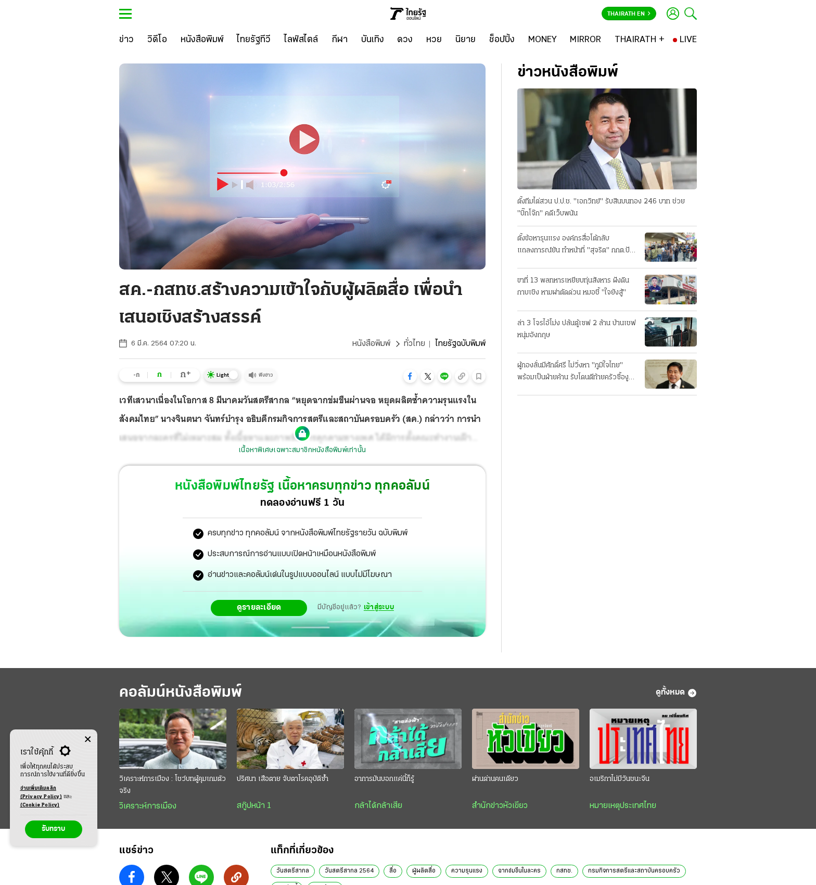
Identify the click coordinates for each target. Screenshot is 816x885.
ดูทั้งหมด (676, 693)
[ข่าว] (126, 40)
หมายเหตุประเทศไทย (623, 806)
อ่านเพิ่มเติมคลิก (41, 793)
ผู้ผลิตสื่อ (424, 871)
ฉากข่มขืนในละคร (519, 871)
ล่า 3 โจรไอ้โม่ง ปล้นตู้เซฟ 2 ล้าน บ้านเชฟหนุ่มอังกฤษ (576, 329)
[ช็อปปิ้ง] (502, 40)
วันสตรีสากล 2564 (349, 871)
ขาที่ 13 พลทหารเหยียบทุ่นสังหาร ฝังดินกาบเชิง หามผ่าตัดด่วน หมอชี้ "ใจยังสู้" (573, 287)
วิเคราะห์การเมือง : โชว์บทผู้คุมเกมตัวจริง (172, 785)
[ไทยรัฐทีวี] (254, 40)
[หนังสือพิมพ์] (202, 40)
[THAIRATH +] (640, 40)
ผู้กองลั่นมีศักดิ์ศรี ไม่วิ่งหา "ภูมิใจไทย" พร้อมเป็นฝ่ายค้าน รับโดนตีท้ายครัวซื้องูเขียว (573, 372)
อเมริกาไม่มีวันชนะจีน (619, 779)
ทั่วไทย (414, 344)
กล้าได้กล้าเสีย (378, 806)
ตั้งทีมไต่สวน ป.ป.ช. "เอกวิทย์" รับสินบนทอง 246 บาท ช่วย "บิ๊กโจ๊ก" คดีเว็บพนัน (601, 207)
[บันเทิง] (372, 40)
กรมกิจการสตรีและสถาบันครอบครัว (634, 871)
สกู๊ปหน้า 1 (254, 806)
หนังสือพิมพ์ (371, 344)
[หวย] (434, 40)
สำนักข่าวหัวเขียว (500, 806)
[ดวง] (405, 40)
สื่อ (393, 871)
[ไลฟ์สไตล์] (301, 40)
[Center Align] (88, 739)
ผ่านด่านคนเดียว (495, 779)
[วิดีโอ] (157, 40)
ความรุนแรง (466, 871)
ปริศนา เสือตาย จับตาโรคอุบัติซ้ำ (282, 779)
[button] (410, 376)
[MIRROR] (585, 40)
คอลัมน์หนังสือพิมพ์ (180, 693)
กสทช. (564, 871)
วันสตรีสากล (292, 871)
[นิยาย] (465, 40)
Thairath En (629, 14)
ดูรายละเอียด (259, 608)
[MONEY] (542, 40)
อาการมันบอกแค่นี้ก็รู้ (384, 779)
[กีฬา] (340, 40)
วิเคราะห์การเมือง (147, 806)
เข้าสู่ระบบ (379, 607)
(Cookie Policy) (40, 805)
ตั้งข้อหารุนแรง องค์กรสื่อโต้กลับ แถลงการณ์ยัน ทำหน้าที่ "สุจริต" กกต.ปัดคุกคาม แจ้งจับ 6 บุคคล (575, 245)
